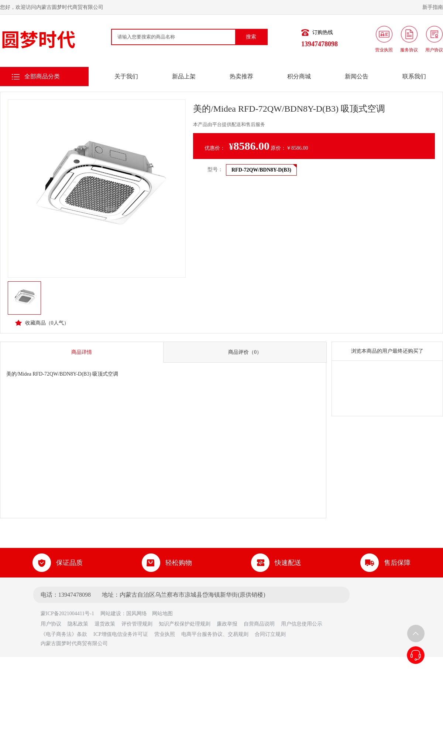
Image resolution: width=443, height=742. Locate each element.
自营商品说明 (259, 624)
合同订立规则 (270, 634)
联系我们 (414, 76)
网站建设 (110, 613)
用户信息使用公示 (301, 624)
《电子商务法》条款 (64, 634)
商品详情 (81, 352)
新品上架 (184, 76)
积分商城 (299, 76)
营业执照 (164, 634)
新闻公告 (356, 76)
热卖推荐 (241, 76)
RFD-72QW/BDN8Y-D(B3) (261, 170)
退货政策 (105, 624)
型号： (215, 169)
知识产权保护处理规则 (184, 624)
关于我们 (126, 76)
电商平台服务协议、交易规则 (214, 634)
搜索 (251, 37)
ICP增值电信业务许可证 (120, 634)
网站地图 (162, 613)
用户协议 (51, 624)
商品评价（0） (245, 352)
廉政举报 (227, 624)
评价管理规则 (136, 624)
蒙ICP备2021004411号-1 (70, 613)
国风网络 (136, 613)
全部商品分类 (42, 76)
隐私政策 (78, 624)
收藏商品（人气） (42, 323)
